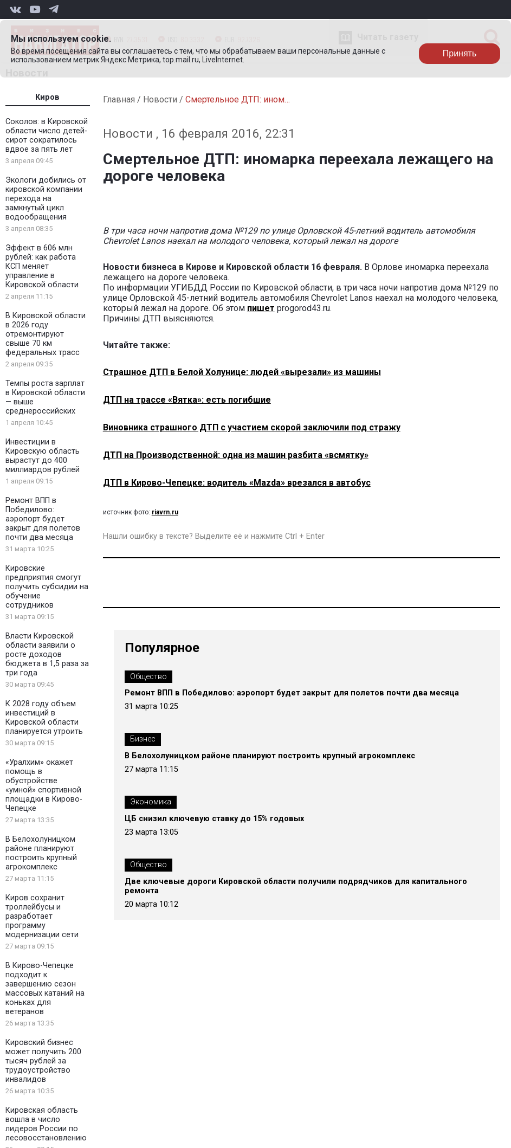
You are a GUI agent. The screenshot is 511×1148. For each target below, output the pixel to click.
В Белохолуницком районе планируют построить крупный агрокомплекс (41, 853)
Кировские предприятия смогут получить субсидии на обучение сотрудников (46, 587)
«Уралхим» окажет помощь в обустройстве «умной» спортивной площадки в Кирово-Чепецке (43, 785)
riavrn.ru (165, 512)
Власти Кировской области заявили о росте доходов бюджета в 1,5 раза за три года (47, 654)
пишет (261, 308)
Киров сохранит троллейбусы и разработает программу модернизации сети (42, 916)
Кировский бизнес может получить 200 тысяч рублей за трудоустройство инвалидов (43, 1061)
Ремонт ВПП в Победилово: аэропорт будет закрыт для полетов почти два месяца (42, 519)
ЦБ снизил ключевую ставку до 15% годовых (214, 818)
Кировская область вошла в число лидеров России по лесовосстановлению (46, 1124)
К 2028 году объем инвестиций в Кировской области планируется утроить (44, 717)
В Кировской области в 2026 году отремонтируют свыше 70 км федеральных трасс (45, 334)
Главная (119, 99)
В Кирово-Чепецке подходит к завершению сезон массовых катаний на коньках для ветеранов (45, 988)
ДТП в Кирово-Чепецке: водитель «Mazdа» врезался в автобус (237, 483)
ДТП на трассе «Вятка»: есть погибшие (187, 400)
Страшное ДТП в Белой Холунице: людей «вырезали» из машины (242, 372)
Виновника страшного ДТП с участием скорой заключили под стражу (251, 427)
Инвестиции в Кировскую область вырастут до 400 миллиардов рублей (42, 455)
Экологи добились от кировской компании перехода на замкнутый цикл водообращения (45, 199)
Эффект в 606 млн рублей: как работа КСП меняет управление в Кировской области (42, 266)
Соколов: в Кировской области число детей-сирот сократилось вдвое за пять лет (46, 135)
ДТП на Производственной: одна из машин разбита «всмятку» (235, 455)
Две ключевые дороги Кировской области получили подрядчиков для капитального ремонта (296, 886)
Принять (460, 53)
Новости (160, 99)
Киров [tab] (47, 97)
